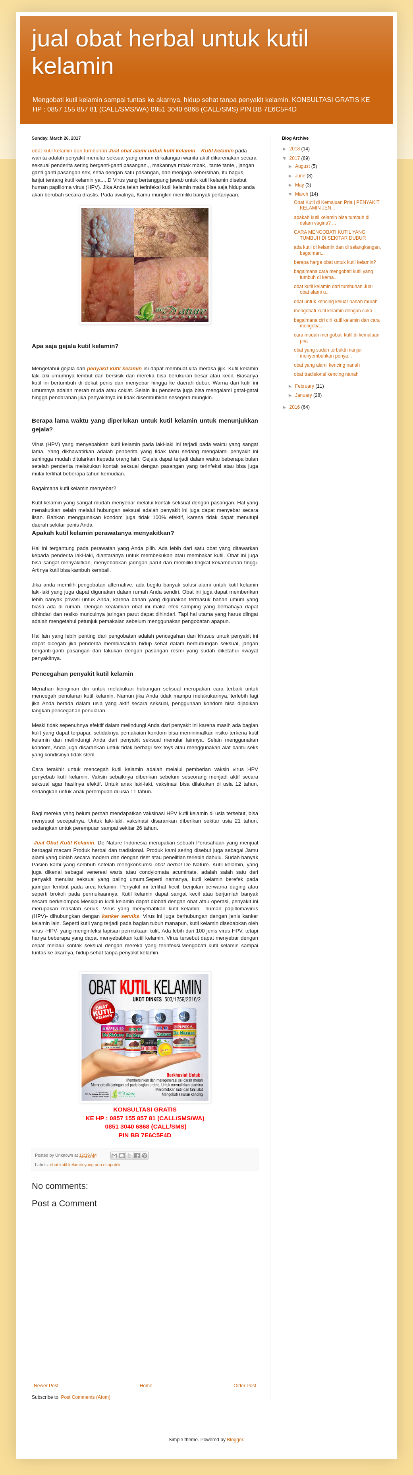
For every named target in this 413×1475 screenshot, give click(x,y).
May (300, 185)
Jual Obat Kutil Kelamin (64, 843)
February (305, 386)
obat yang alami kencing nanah (327, 365)
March (302, 194)
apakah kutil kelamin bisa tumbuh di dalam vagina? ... (331, 220)
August (303, 166)
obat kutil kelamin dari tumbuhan (69, 151)
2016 (295, 407)
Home (146, 1385)
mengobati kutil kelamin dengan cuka (333, 310)
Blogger (235, 1439)
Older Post (245, 1385)
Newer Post (46, 1385)
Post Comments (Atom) (85, 1397)
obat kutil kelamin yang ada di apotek (85, 1164)
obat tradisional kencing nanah (326, 374)
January (304, 395)
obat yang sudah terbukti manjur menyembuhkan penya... (328, 352)
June (301, 176)
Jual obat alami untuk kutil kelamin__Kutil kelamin (171, 151)
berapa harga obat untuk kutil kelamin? (335, 262)
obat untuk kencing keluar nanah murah (336, 301)
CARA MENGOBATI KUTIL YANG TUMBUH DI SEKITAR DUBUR (330, 234)
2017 (295, 158)
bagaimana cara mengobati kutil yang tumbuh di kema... (333, 274)
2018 (295, 149)
